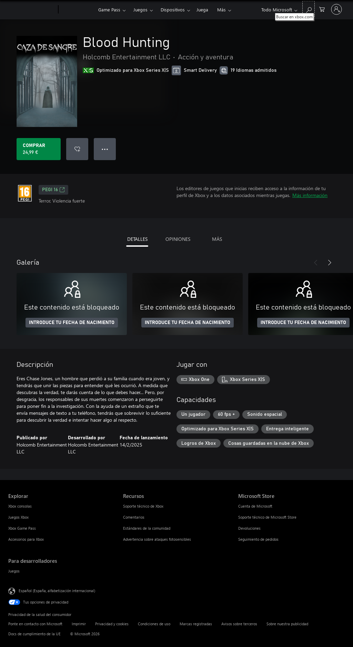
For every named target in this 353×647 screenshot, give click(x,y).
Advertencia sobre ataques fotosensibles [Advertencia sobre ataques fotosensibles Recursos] (157, 539)
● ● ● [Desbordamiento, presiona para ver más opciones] (105, 149)
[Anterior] (316, 262)
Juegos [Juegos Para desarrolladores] (14, 571)
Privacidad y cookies (112, 623)
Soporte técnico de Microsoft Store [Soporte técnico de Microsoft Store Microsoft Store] (267, 517)
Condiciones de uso (154, 623)
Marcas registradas (196, 623)
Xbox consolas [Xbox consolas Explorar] (20, 506)
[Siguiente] (329, 262)
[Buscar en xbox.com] (308, 9)
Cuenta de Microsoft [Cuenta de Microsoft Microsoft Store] (255, 506)
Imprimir (79, 623)
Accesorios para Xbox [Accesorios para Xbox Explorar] (26, 539)
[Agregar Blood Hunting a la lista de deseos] (77, 149)
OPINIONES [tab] (177, 239)
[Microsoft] (32, 9)
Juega (202, 9)
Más (221, 9)
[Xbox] (77, 9)
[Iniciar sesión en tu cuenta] (336, 9)
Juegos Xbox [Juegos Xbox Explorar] (18, 517)
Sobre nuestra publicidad (287, 623)
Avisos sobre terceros (239, 623)
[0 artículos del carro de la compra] (322, 9)
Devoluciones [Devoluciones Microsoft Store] (249, 528)
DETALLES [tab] (137, 239)
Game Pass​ (109, 9)
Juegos (140, 9)
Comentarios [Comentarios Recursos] (133, 517)
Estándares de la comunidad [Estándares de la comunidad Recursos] (146, 528)
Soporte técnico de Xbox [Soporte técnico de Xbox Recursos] (143, 506)
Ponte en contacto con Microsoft (35, 623)
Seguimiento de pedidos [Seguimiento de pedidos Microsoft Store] (258, 539)
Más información (309, 195)
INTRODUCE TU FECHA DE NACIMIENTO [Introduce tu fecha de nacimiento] (71, 322)
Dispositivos (173, 9)
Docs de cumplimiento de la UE (34, 633)
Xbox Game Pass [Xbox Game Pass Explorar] (22, 528)
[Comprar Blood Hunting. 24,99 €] (39, 149)
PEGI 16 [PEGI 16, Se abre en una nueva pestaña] (53, 190)
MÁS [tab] (217, 239)
